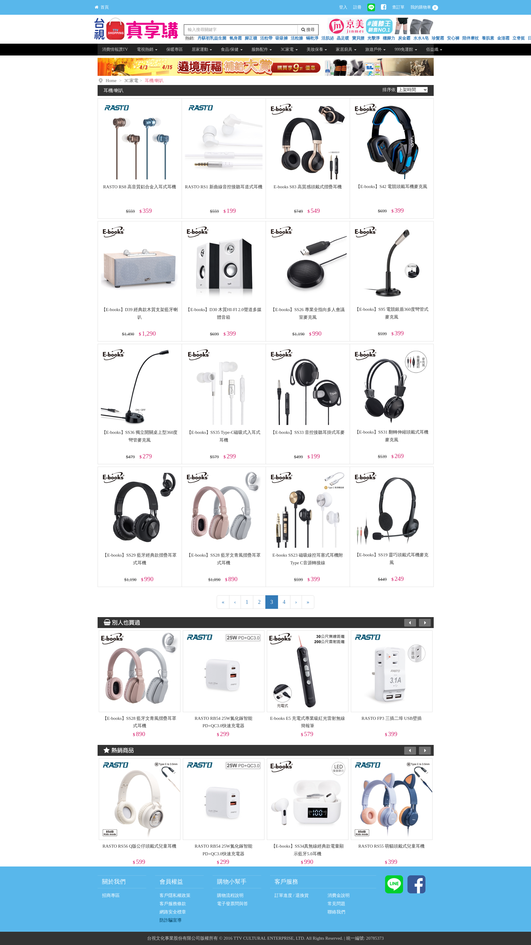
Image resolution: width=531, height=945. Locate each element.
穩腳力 (389, 38)
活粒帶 (266, 38)
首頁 (102, 7)
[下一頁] (296, 602)
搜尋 (308, 29)
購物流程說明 (230, 895)
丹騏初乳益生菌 (212, 38)
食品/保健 (231, 49)
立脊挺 (518, 38)
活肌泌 (327, 38)
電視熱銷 (147, 49)
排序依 (389, 89)
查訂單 (398, 7)
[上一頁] (235, 602)
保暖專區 (174, 49)
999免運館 (405, 49)
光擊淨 (373, 38)
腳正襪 (251, 38)
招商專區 (111, 895)
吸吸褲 (281, 38)
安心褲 (453, 38)
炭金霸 (404, 38)
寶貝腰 (358, 38)
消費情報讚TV (115, 49)
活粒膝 (297, 38)
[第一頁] (223, 602)
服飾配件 (261, 49)
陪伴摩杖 (470, 38)
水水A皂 (421, 38)
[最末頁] (308, 602)
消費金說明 (339, 895)
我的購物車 (424, 7)
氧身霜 (235, 38)
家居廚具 (346, 49)
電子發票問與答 (232, 903)
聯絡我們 (336, 912)
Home (111, 80)
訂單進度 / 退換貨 (291, 895)
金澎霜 (503, 38)
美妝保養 (317, 49)
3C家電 (289, 49)
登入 (343, 7)
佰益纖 (434, 49)
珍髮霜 (438, 38)
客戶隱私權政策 (175, 895)
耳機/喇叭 (154, 80)
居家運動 (202, 49)
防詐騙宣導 (171, 920)
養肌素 (488, 38)
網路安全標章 (173, 912)
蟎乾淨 (312, 38)
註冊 (357, 7)
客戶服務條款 (173, 903)
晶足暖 (343, 38)
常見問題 (336, 903)
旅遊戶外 (375, 49)
